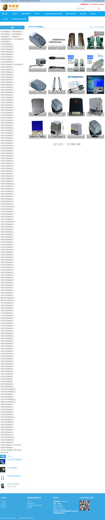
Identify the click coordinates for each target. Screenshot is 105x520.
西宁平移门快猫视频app (7, 379)
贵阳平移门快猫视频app (7, 201)
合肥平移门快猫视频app (7, 404)
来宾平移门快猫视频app (7, 171)
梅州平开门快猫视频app (7, 140)
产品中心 (37, 14)
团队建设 (3, 505)
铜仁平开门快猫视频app (7, 229)
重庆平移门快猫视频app (7, 277)
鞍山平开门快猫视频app (7, 450)
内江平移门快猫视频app (7, 323)
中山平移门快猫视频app (7, 46)
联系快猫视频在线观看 (99, 1)
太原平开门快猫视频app (7, 424)
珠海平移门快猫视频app (7, 51)
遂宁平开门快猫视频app (7, 320)
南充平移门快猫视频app (7, 343)
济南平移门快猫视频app (7, 412)
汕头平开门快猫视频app (7, 135)
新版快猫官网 (26, 14)
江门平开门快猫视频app (7, 112)
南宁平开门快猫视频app (7, 186)
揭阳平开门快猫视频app (7, 143)
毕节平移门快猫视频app (7, 211)
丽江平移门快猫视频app (7, 244)
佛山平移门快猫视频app (7, 44)
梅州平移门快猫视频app (7, 89)
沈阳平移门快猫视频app (7, 427)
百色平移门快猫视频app (7, 176)
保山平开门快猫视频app (7, 264)
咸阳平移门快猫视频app (7, 368)
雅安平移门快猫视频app (7, 353)
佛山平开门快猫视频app (7, 95)
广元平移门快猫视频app (7, 313)
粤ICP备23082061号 (10, 518)
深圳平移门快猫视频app (7, 56)
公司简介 (15, 14)
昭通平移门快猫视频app (7, 239)
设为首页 (86, 1)
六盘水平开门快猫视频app (7, 221)
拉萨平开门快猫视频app (7, 396)
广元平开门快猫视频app (7, 315)
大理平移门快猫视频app (7, 252)
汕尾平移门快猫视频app (7, 77)
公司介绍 (3, 501)
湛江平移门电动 (18, 64)
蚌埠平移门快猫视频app (7, 409)
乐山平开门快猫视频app (7, 330)
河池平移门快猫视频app (7, 178)
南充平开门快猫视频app (7, 346)
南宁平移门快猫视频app (7, 150)
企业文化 (3, 503)
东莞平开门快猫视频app (7, 105)
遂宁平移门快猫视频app (7, 318)
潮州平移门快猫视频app (7, 72)
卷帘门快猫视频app (6, 34)
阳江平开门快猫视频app (7, 115)
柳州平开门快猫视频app (7, 188)
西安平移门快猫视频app (7, 358)
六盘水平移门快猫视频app (7, 206)
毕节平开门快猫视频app (99, 27)
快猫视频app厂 (16, 36)
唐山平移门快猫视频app (7, 419)
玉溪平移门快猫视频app (7, 237)
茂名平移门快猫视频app (7, 67)
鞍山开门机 (17, 445)
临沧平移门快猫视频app (7, 249)
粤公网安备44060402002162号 (25, 518)
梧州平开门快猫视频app (7, 196)
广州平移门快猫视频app (7, 49)
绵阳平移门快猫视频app (7, 287)
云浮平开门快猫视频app (7, 120)
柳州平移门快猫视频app (7, 153)
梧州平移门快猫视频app (7, 160)
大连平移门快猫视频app (7, 442)
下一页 (73, 144)
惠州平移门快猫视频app (7, 59)
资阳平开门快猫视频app (7, 335)
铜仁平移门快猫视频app (7, 214)
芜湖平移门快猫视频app (7, 407)
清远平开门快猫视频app (7, 122)
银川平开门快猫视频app (7, 386)
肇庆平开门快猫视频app (7, 117)
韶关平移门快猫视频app (7, 84)
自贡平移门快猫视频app (7, 292)
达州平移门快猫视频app (7, 348)
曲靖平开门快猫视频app (7, 257)
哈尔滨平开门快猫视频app (7, 439)
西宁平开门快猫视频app (7, 381)
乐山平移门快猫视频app (7, 328)
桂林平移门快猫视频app (7, 155)
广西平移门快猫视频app (7, 148)
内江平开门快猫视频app (7, 325)
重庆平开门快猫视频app (7, 280)
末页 (78, 144)
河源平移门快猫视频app (7, 92)
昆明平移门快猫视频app (7, 231)
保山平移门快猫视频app (7, 242)
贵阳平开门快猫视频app (7, 216)
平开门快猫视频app (17, 34)
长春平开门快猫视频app (7, 434)
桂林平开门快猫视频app (7, 191)
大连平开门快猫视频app (7, 445)
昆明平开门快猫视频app (7, 254)
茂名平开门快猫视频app (7, 127)
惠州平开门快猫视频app (7, 110)
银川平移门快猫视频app (7, 384)
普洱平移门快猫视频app (7, 247)
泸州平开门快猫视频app (7, 305)
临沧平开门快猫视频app (7, 272)
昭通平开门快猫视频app (7, 262)
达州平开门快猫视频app (7, 351)
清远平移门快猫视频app (7, 87)
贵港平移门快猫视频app (7, 163)
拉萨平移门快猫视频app (7, 394)
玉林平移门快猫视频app (7, 158)
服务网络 (83, 14)
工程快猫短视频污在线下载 (53, 14)
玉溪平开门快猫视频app (7, 259)
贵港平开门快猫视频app (7, 193)
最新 (3, 456)
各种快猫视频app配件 (6, 39)
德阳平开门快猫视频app (7, 310)
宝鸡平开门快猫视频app (7, 363)
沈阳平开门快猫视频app (7, 429)
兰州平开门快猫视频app (7, 376)
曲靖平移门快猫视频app (7, 234)
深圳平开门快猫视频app (7, 107)
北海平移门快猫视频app (7, 166)
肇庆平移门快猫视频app (7, 64)
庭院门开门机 (4, 452)
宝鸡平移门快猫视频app (7, 366)
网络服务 (29, 507)
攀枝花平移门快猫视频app (7, 297)
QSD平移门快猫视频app (13, 484)
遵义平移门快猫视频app (7, 204)
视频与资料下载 (71, 14)
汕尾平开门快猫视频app (7, 138)
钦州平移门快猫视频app (7, 181)
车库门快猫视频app (6, 31)
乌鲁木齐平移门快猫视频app (8, 389)
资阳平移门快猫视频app (7, 333)
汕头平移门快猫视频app (7, 69)
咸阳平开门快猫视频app (7, 371)
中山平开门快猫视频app (7, 97)
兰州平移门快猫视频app (7, 374)
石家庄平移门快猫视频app (7, 417)
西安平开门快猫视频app (7, 361)
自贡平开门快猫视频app (7, 295)
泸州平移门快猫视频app (7, 303)
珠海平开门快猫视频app (7, 100)
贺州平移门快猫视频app (7, 173)
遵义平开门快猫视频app (7, 219)
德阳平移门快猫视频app (7, 308)
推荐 (10, 456)
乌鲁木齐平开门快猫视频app (8, 391)
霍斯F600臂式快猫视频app (14, 476)
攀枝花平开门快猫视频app (7, 300)
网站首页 (5, 14)
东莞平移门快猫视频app (7, 54)
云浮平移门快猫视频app (7, 82)
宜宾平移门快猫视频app (7, 338)
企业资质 (3, 507)
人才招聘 (5, 19)
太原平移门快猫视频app (7, 422)
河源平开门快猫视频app (7, 133)
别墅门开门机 (17, 450)
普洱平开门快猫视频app (7, 270)
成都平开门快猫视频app (7, 285)
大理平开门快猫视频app (7, 275)
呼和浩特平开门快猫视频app (8, 401)
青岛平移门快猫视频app (7, 414)
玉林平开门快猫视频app (7, 199)
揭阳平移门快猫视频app (7, 74)
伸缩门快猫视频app (6, 41)
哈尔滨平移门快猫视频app (7, 437)
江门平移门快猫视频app (7, 62)
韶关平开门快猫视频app (7, 125)
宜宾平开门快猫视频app (7, 341)
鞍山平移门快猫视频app (7, 447)
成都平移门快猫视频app (7, 282)
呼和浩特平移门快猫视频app (8, 399)
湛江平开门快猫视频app (7, 130)
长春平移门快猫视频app (7, 432)
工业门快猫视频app (18, 39)
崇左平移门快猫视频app (7, 168)
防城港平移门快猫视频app (7, 183)
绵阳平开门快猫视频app (7, 290)
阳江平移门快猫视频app (7, 79)
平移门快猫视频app (17, 31)
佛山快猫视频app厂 (6, 36)
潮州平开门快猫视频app (7, 145)
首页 (91, 27)
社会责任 (93, 14)
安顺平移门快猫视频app (7, 209)
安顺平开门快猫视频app (7, 224)
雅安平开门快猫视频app (7, 356)
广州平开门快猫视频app (7, 102)
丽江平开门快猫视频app (7, 267)
